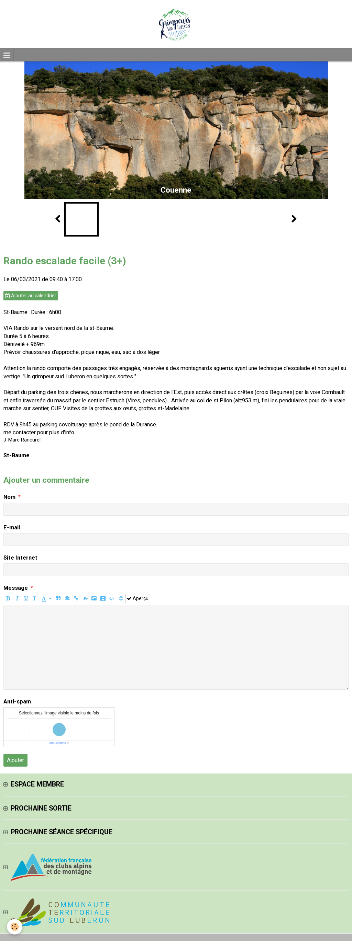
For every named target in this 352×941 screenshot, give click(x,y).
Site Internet (20, 557)
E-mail (11, 527)
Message (15, 588)
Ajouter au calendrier (30, 295)
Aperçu (137, 598)
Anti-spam (17, 701)
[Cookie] (14, 926)
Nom (9, 497)
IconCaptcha (57, 743)
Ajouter (15, 760)
